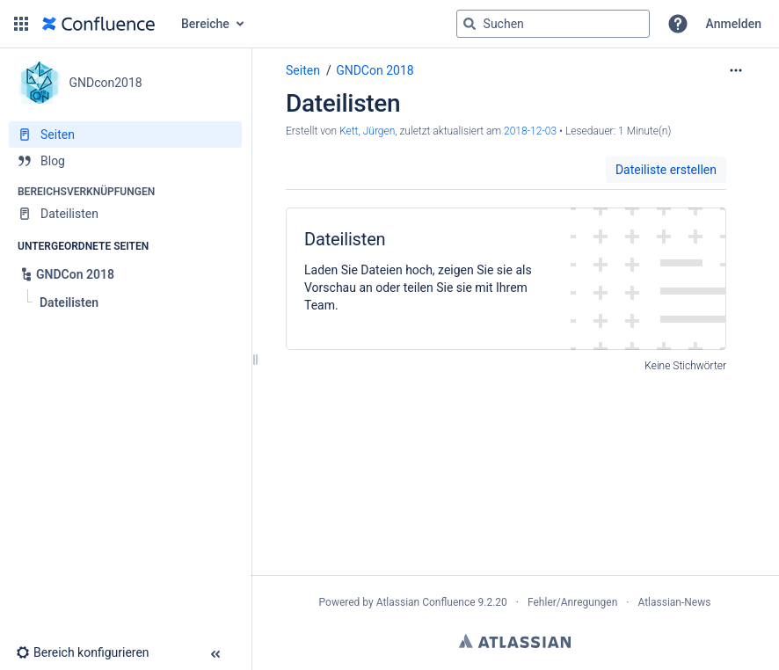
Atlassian (515, 641)
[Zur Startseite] (98, 24)
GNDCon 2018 (374, 70)
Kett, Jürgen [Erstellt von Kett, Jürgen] (367, 131)
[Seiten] (125, 134)
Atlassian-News (673, 602)
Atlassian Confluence (426, 602)
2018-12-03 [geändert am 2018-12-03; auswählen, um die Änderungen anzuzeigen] (530, 131)
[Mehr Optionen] (736, 70)
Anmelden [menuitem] (733, 24)
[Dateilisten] (125, 213)
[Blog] (125, 161)
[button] (21, 23)
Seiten (303, 70)
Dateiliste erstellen (666, 170)
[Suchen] (469, 24)
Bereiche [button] (205, 24)
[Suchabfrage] (553, 24)
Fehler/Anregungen (572, 602)
